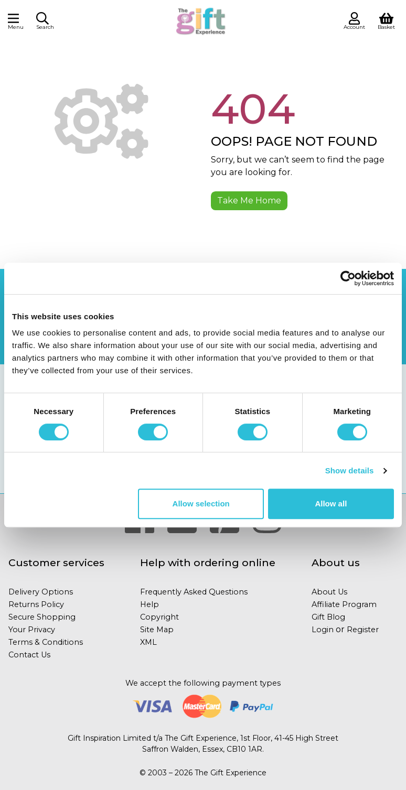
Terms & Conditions (45, 642)
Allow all (331, 503)
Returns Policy (36, 604)
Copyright (159, 617)
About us (336, 562)
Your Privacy (31, 629)
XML (148, 642)
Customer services (56, 562)
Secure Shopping (42, 617)
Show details (349, 470)
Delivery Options (40, 592)
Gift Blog (328, 617)
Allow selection (201, 503)
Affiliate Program (344, 604)
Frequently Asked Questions (194, 592)
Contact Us (29, 654)
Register (363, 629)
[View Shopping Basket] (386, 20)
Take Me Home (249, 200)
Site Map (157, 629)
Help (149, 604)
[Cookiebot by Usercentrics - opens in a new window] (348, 278)
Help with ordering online (207, 562)
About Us (329, 592)
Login (323, 629)
